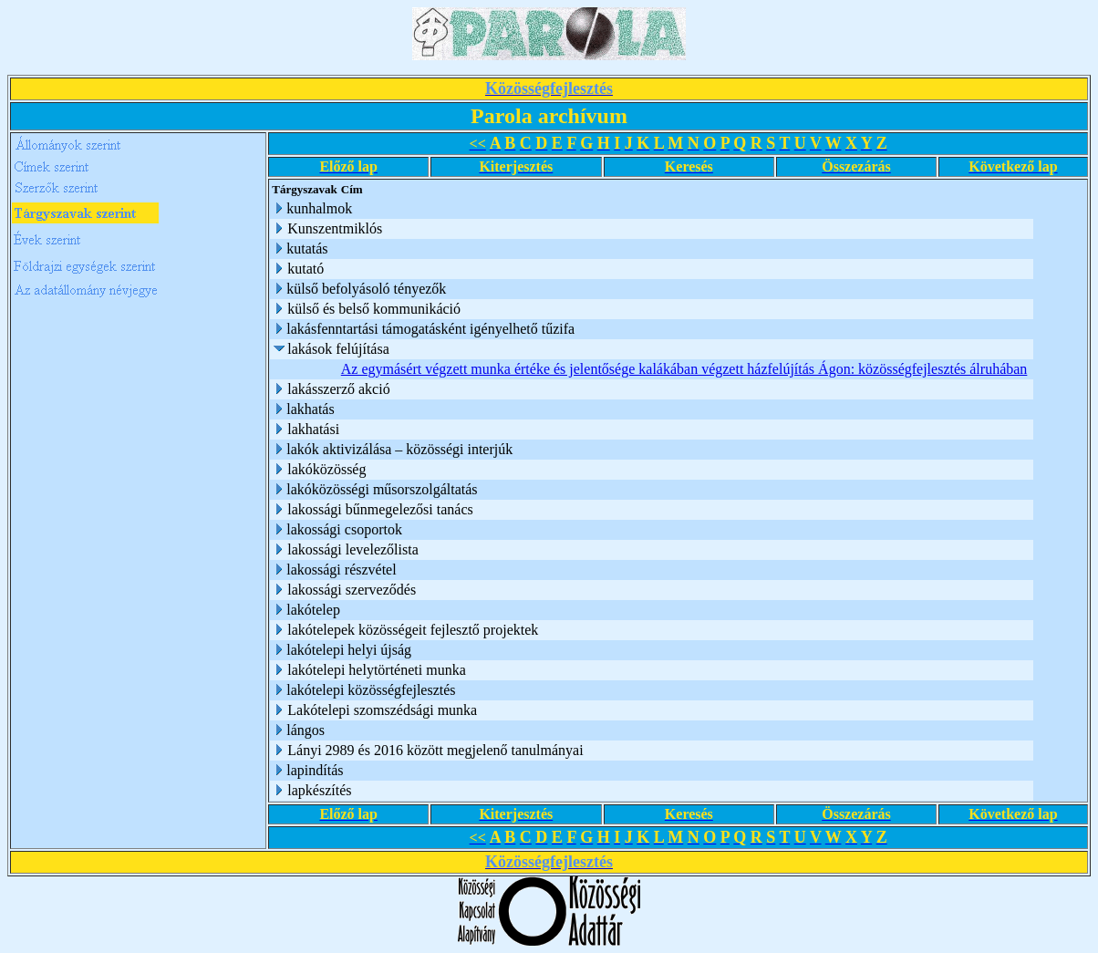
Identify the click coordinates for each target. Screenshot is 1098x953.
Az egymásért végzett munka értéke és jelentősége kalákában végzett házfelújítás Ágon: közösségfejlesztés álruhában (684, 369)
